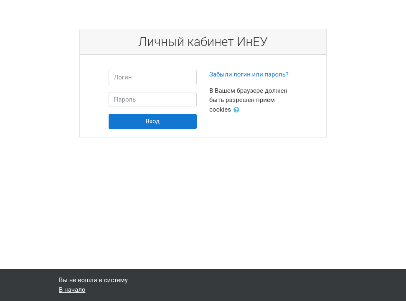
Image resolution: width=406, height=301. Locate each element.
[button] (238, 110)
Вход (152, 121)
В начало (72, 289)
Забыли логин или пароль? (249, 74)
